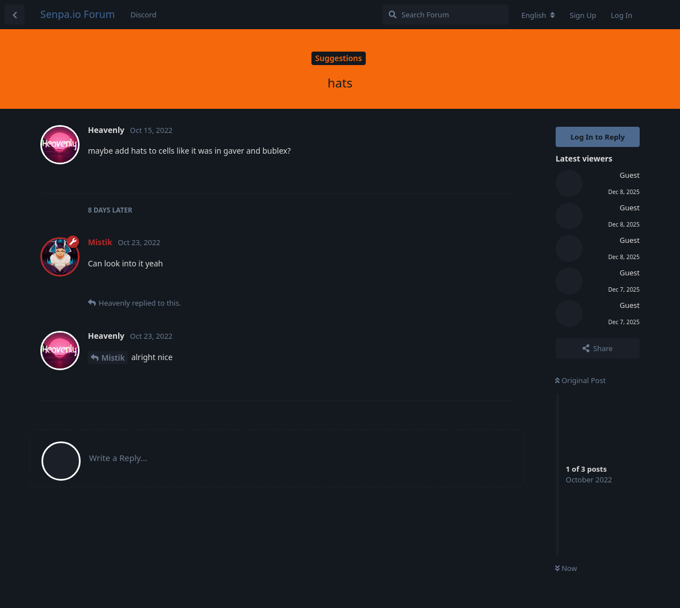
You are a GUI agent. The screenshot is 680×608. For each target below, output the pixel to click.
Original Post (580, 380)
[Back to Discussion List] (14, 14)
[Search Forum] (446, 14)
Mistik (113, 357)
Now (566, 568)
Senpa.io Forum (77, 14)
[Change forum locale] (538, 15)
